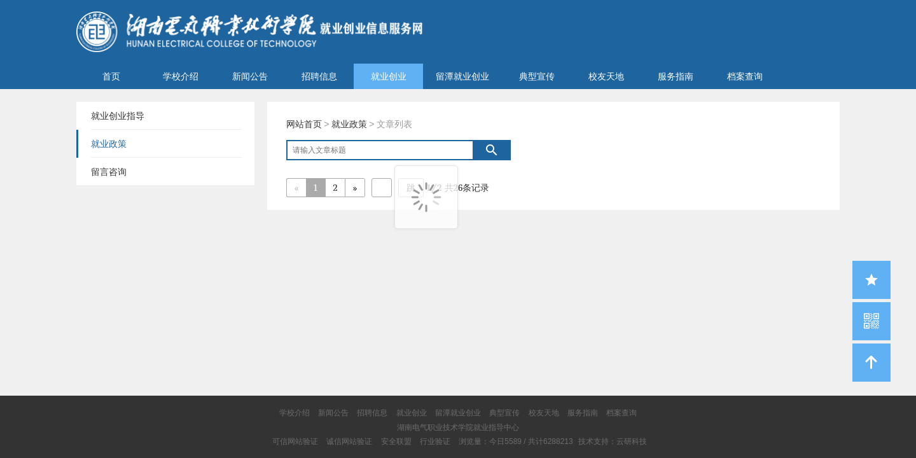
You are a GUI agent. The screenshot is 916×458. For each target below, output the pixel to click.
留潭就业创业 (462, 76)
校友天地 (606, 76)
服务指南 (675, 76)
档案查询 (745, 76)
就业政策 (349, 124)
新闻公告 (250, 76)
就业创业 (388, 76)
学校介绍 (180, 76)
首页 (111, 76)
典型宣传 (537, 76)
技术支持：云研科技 (612, 441)
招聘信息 (319, 76)
